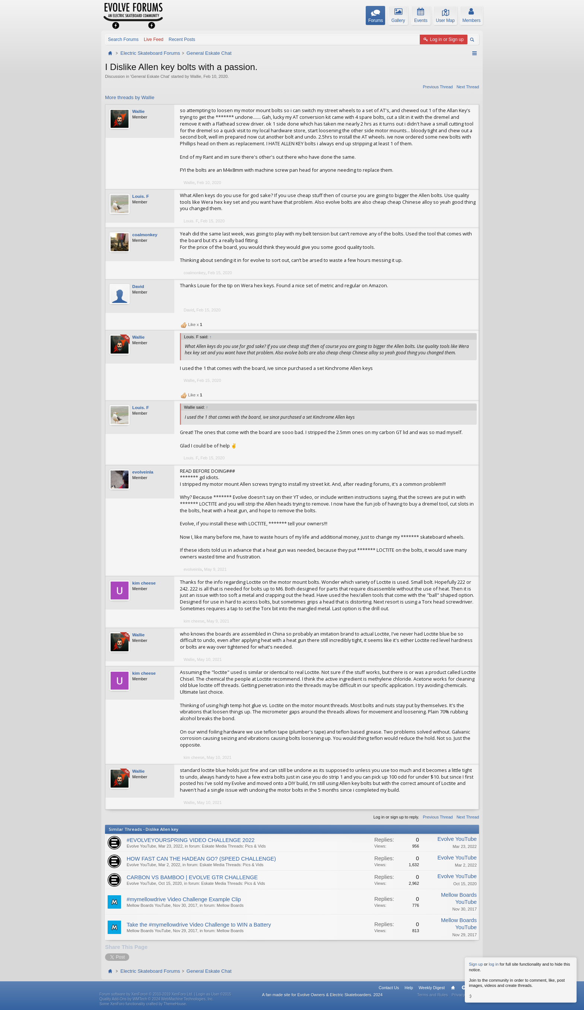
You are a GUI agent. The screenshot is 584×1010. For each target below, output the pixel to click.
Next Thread (468, 87)
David (138, 286)
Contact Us (389, 988)
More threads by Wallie (129, 97)
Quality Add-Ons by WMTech (156, 999)
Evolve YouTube (141, 846)
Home (453, 988)
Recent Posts (182, 39)
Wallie (195, 76)
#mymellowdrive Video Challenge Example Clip (184, 900)
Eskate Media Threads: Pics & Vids (234, 846)
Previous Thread (438, 87)
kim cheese (144, 582)
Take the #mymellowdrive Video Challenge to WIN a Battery (199, 925)
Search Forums (123, 39)
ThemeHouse (175, 1004)
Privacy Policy (464, 995)
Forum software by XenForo (146, 994)
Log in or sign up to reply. (396, 817)
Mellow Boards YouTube (149, 905)
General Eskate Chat (150, 76)
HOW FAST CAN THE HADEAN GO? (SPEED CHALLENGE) (201, 859)
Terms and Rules (432, 995)
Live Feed (154, 39)
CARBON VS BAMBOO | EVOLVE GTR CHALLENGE (192, 877)
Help (408, 988)
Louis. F (140, 196)
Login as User (213, 994)
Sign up (476, 964)
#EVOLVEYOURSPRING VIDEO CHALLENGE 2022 (190, 840)
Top (463, 988)
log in (493, 964)
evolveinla (142, 471)
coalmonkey (145, 234)
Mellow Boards (230, 905)
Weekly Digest (432, 988)
